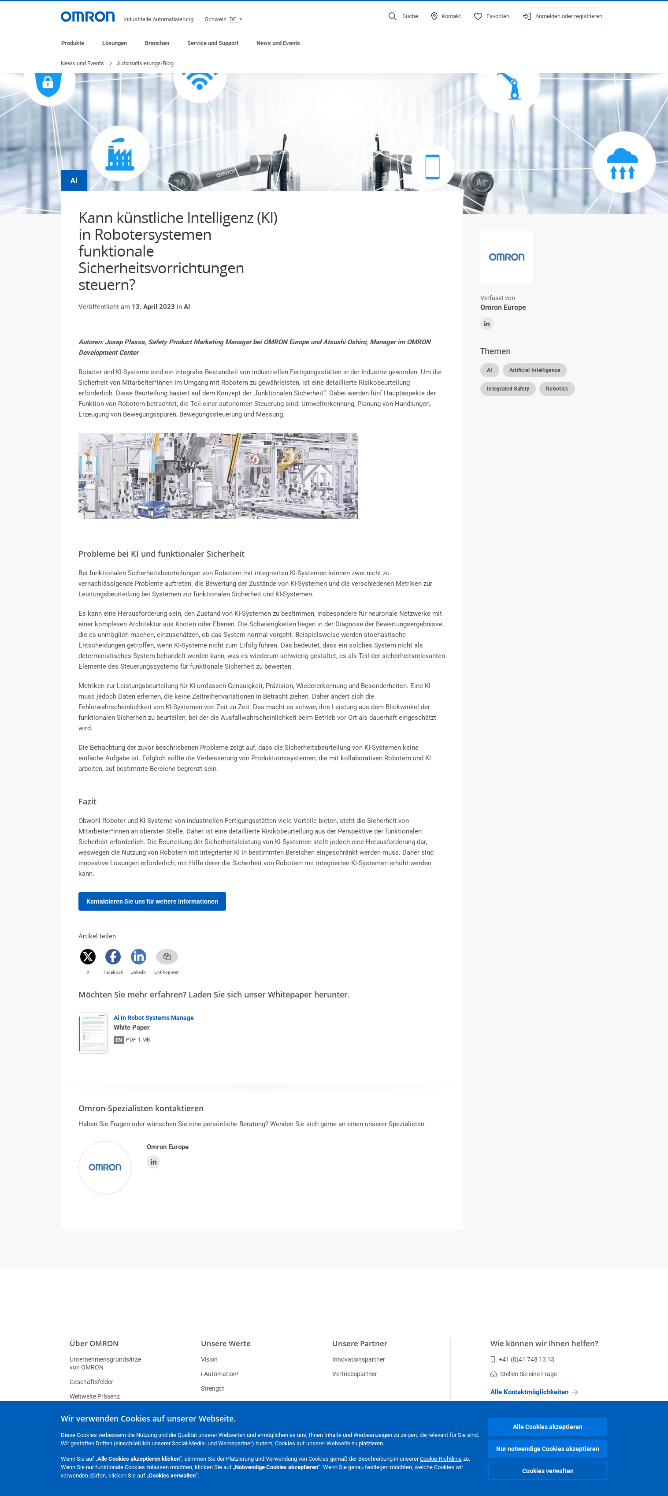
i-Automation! (219, 1373)
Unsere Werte (226, 1343)
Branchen (157, 43)
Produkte (72, 43)
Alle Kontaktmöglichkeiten (534, 1392)
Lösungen (114, 43)
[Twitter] (87, 957)
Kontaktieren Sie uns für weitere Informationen (152, 901)
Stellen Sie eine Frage (523, 1373)
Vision (209, 1359)
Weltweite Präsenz (95, 1396)
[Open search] (403, 16)
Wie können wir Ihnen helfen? (544, 1343)
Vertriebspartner (354, 1373)
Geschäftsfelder (91, 1381)
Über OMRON (94, 1343)
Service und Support (212, 43)
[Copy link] (167, 957)
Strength (213, 1388)
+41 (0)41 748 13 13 (522, 1359)
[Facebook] (113, 957)
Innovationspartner (358, 1359)
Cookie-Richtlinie (441, 1458)
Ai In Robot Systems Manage (154, 1018)
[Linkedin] (138, 957)
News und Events (278, 43)
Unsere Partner (359, 1343)
